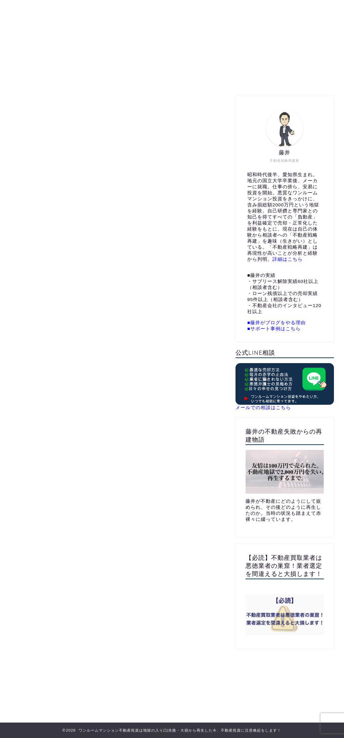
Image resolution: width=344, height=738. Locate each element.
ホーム (91, 79)
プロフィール (131, 79)
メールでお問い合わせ (235, 79)
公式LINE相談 (178, 79)
